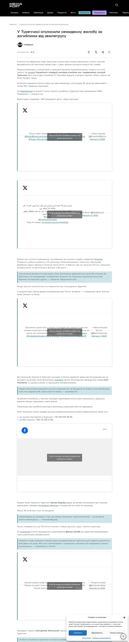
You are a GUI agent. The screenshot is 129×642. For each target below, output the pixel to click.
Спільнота (84, 13)
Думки (50, 13)
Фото (73, 13)
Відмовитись (97, 633)
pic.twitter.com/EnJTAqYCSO (55, 222)
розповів (59, 380)
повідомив (25, 532)
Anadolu (99, 259)
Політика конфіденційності (101, 638)
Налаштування (116, 633)
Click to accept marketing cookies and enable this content (64, 137)
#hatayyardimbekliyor (42, 136)
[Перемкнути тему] (123, 636)
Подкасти (62, 13)
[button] (124, 617)
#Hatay (28, 136)
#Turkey (32, 139)
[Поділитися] (102, 52)
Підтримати (99, 13)
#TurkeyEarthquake (46, 139)
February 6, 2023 (90, 215)
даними (31, 72)
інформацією (26, 91)
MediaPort (13, 24)
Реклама (113, 13)
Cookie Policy (86, 638)
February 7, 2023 (97, 139)
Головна (14, 13)
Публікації (38, 13)
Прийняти (78, 633)
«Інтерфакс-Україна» (48, 505)
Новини (25, 13)
